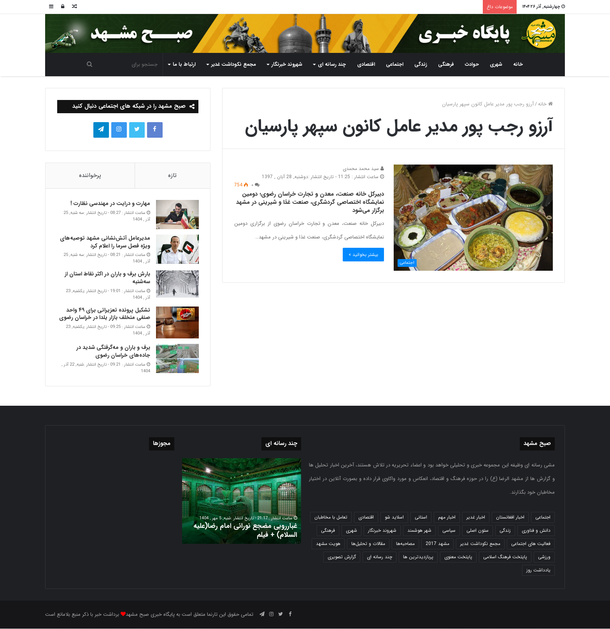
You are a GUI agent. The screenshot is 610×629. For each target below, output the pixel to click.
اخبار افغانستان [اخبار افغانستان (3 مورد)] (510, 517)
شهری (496, 64)
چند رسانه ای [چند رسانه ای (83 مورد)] (379, 557)
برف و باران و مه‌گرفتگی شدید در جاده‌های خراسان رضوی (113, 351)
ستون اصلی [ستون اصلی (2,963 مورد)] (477, 530)
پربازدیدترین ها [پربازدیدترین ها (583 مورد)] (418, 557)
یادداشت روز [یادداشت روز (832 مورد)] (538, 570)
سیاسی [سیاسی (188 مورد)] (449, 530)
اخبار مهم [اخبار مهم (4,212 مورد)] (447, 517)
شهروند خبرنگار (287, 64)
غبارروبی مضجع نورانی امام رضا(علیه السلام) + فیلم (245, 531)
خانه (518, 64)
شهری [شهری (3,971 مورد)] (351, 530)
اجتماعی (394, 64)
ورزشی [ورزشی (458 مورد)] (544, 557)
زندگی (420, 64)
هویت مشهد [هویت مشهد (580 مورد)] (328, 544)
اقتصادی (366, 64)
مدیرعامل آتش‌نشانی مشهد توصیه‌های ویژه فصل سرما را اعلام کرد (105, 242)
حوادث (472, 64)
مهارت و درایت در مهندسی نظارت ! (110, 204)
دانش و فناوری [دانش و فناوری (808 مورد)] (536, 530)
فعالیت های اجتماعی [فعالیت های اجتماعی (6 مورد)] (530, 544)
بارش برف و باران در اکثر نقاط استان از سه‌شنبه (107, 278)
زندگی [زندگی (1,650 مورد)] (505, 530)
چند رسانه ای (332, 64)
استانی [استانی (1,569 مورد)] (421, 517)
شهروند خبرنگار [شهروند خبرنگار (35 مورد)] (382, 530)
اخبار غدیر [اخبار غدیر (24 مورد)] (475, 517)
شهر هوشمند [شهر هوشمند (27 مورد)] (419, 530)
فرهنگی (446, 64)
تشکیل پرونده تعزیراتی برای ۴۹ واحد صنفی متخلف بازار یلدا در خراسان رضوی (104, 314)
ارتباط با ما (184, 64)
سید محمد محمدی (363, 168)
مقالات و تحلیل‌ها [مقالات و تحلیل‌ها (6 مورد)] (368, 544)
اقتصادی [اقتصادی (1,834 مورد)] (366, 517)
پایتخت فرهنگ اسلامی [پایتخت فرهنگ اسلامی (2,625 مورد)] (505, 557)
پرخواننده (90, 175)
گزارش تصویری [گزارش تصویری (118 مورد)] (342, 557)
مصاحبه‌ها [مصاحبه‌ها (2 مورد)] (405, 544)
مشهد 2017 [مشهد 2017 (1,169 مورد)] (437, 544)
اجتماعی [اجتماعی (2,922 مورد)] (542, 517)
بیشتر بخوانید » (363, 254)
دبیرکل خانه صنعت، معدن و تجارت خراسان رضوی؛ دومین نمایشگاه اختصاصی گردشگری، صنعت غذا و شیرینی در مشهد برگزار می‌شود (310, 202)
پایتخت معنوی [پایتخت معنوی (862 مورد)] (458, 557)
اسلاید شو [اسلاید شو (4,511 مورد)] (394, 517)
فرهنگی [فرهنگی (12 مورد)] (328, 530)
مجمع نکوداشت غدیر (233, 64)
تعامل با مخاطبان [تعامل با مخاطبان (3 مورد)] (330, 517)
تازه (172, 175)
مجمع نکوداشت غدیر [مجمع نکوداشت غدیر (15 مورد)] (480, 544)
